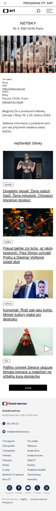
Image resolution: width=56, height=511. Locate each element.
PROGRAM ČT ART (38, 3)
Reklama (32, 445)
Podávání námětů (36, 469)
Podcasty (7, 460)
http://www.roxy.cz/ (13, 88)
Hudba (8, 241)
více (28, 388)
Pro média (32, 441)
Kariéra (31, 464)
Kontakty (32, 479)
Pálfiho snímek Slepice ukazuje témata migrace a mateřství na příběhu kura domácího (28, 371)
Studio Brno (33, 450)
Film (7, 361)
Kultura (8, 303)
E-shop (6, 469)
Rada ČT (31, 460)
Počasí (5, 464)
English (24, 499)
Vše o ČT (6, 479)
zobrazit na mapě (12, 102)
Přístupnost (7, 502)
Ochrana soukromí (39, 499)
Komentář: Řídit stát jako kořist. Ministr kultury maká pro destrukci (28, 314)
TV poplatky (8, 450)
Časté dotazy (34, 474)
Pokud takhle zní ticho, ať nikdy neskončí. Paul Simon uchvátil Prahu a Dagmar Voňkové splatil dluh (28, 255)
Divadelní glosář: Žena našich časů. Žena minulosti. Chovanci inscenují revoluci (28, 195)
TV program (8, 441)
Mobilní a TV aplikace (13, 474)
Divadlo (8, 184)
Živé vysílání (8, 445)
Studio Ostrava (35, 455)
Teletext (6, 455)
